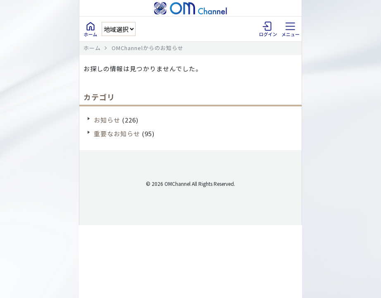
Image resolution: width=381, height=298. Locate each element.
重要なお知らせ (117, 133)
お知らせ (107, 119)
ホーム (92, 47)
